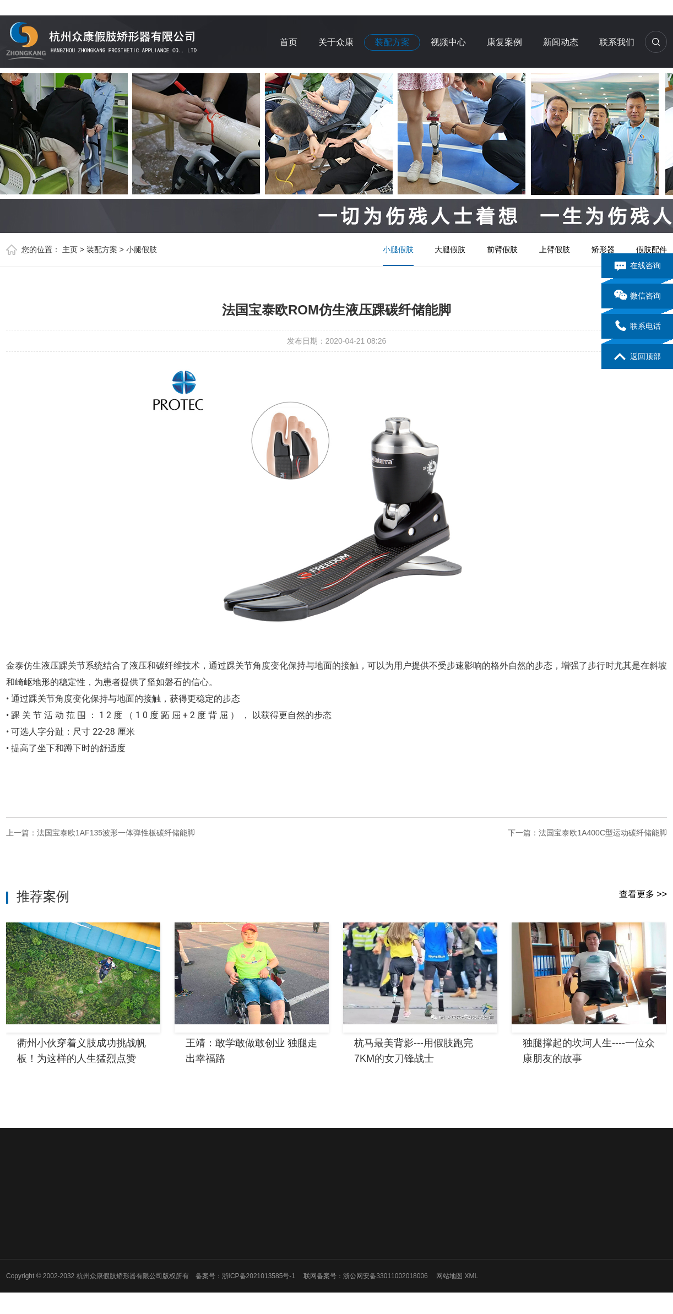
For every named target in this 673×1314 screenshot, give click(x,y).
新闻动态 (560, 42)
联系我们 (616, 42)
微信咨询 (637, 296)
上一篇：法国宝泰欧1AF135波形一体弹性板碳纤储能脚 (100, 832)
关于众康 (336, 42)
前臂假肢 (502, 249)
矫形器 (603, 249)
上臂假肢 (554, 249)
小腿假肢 (141, 249)
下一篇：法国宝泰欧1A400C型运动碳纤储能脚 (587, 832)
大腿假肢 (450, 249)
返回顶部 (637, 356)
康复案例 (504, 42)
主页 (70, 249)
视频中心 (448, 42)
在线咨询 (637, 266)
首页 (288, 42)
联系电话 (637, 326)
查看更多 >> (643, 894)
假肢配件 (651, 249)
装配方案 (392, 42)
